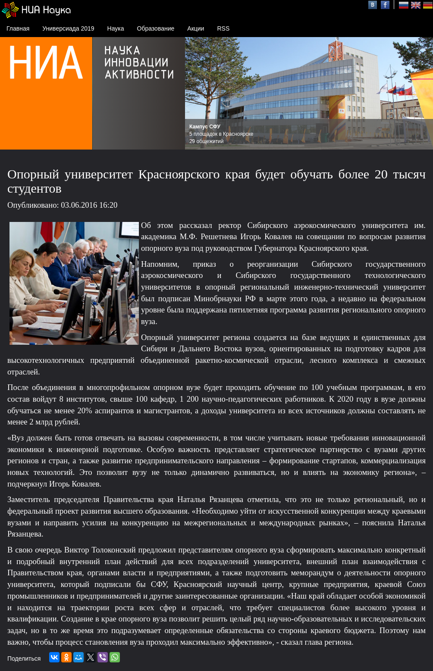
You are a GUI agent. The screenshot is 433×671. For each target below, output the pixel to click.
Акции (195, 28)
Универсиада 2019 (68, 28)
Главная (17, 28)
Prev (196, 93)
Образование (156, 28)
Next (422, 93)
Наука (115, 28)
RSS (223, 28)
